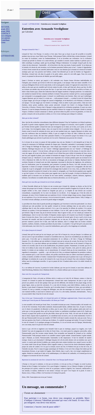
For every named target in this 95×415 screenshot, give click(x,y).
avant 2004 (5, 31)
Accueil (24, 24)
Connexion (28, 407)
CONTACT (5, 33)
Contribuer (5, 40)
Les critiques (6, 36)
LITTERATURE (7, 56)
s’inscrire (38, 407)
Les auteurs (5, 38)
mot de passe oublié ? (51, 407)
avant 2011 (5, 29)
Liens (3, 42)
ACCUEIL (5, 27)
